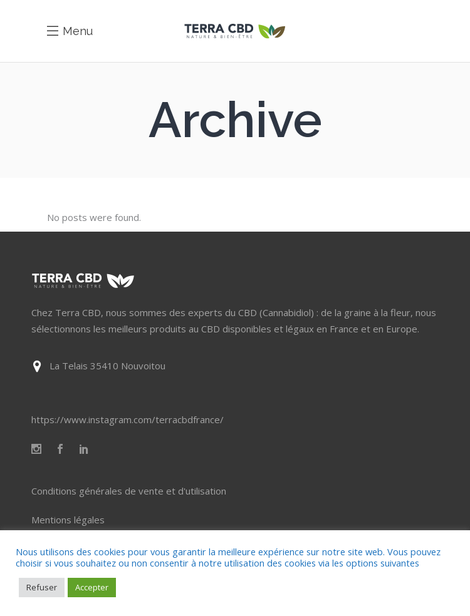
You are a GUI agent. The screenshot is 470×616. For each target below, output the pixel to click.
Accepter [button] (91, 587)
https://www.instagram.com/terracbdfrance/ (127, 419)
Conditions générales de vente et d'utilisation (128, 491)
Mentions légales (68, 519)
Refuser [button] (41, 587)
